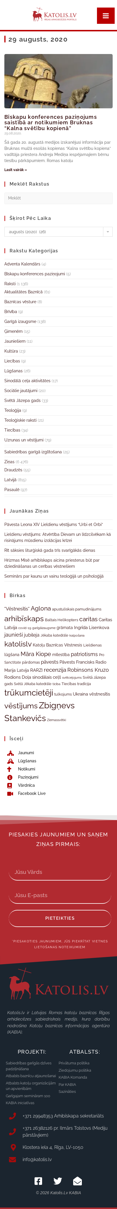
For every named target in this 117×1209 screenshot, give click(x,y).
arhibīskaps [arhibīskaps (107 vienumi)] (24, 618)
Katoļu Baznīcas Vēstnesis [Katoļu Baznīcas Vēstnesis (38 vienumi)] (57, 645)
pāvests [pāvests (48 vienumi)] (49, 662)
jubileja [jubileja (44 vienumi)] (31, 635)
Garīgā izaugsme (20, 321)
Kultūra (11, 351)
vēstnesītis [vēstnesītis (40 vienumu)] (99, 693)
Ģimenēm (13, 331)
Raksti (10, 283)
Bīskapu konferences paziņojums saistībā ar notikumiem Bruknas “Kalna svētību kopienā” (50, 123)
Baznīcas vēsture (20, 301)
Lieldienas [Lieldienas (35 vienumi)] (92, 645)
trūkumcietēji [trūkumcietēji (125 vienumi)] (28, 692)
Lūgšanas (13, 371)
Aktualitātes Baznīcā (23, 292)
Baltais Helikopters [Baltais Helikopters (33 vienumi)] (61, 620)
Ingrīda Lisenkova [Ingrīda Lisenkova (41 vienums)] (91, 627)
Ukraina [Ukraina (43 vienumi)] (80, 694)
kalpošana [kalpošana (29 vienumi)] (76, 635)
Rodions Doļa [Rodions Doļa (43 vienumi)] (17, 677)
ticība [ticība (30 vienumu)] (56, 684)
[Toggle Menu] (106, 16)
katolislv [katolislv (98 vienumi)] (18, 643)
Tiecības (12, 430)
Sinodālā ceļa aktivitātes (27, 380)
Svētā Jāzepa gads (22, 400)
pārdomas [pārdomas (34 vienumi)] (31, 662)
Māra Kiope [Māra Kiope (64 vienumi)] (36, 654)
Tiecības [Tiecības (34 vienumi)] (69, 684)
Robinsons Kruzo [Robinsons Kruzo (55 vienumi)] (88, 670)
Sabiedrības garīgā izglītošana (33, 452)
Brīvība (10, 311)
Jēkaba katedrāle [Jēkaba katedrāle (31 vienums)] (54, 635)
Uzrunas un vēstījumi (24, 440)
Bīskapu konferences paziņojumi (34, 274)
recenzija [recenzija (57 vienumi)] (55, 670)
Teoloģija (12, 410)
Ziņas (9, 461)
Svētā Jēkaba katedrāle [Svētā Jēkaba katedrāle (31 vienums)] (32, 684)
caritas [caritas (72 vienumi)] (88, 619)
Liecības (12, 361)
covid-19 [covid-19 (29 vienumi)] (24, 628)
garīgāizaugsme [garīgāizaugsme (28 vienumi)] (43, 628)
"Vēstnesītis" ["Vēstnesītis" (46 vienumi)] (17, 609)
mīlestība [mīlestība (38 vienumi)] (61, 654)
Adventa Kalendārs (22, 264)
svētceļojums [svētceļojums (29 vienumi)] (72, 678)
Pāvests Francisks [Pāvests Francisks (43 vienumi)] (77, 662)
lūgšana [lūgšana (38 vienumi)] (11, 654)
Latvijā (10, 479)
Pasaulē (11, 489)
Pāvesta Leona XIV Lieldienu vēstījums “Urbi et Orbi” (53, 524)
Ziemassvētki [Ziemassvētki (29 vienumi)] (56, 720)
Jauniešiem (15, 341)
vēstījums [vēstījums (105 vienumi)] (21, 705)
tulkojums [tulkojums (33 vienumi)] (63, 694)
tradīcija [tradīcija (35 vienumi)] (84, 683)
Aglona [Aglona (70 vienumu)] (41, 608)
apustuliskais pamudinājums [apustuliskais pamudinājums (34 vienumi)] (76, 609)
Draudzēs (13, 470)
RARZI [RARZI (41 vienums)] (36, 670)
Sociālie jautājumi (20, 390)
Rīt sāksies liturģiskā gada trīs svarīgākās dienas (49, 550)
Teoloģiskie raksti (20, 420)
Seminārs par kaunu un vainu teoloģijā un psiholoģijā (54, 576)
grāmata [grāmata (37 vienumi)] (65, 627)
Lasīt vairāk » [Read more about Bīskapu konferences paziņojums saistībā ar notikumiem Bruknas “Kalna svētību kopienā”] (15, 170)
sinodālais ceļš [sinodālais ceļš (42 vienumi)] (46, 677)
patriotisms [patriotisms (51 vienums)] (84, 654)
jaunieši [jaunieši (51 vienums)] (13, 635)
